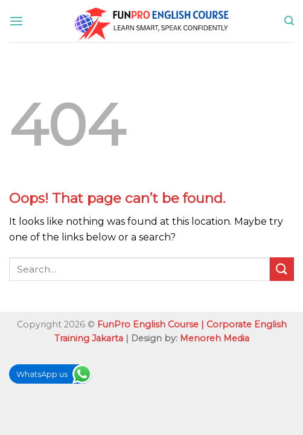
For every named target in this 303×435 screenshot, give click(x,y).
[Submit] (282, 269)
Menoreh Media (214, 338)
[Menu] (16, 21)
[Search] (289, 21)
